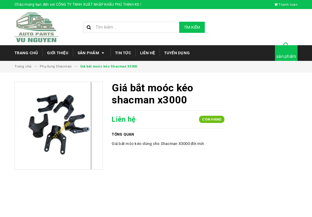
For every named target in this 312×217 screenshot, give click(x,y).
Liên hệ (147, 53)
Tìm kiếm (192, 27)
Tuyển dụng (177, 53)
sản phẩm (286, 56)
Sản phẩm (91, 53)
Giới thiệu (57, 53)
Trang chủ (26, 53)
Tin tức (123, 53)
